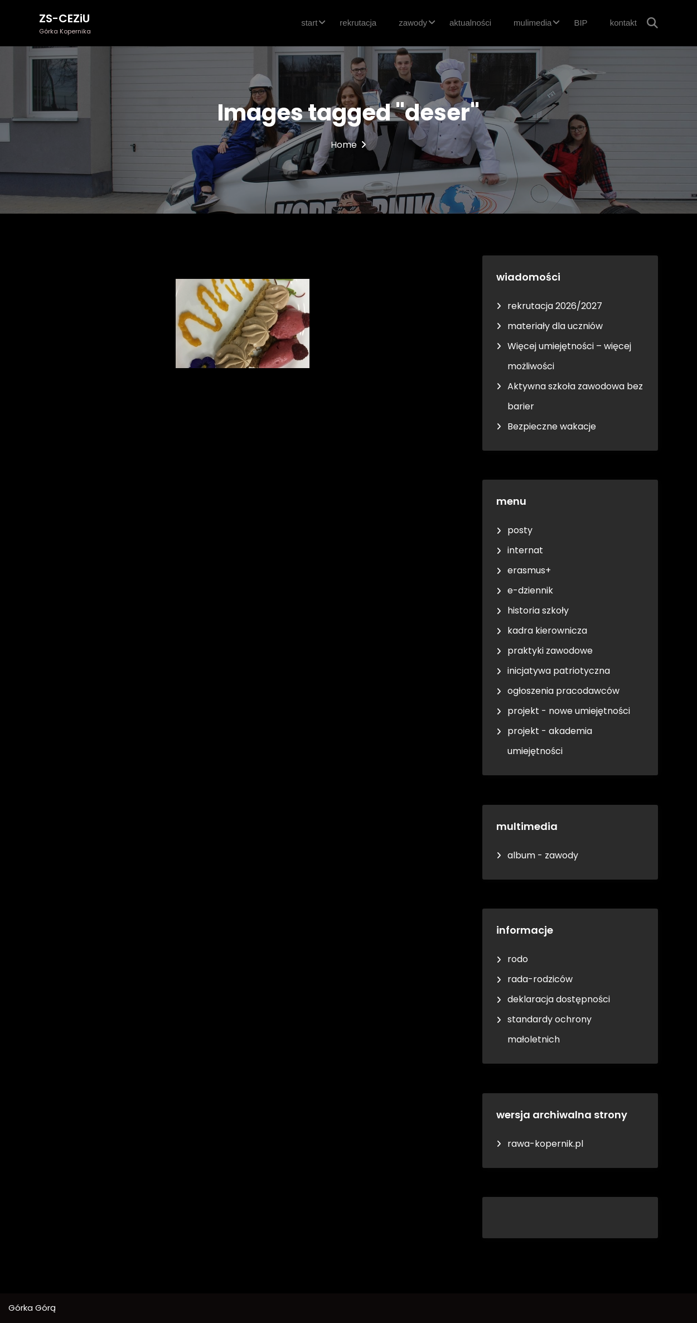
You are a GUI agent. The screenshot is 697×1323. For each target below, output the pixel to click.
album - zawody (542, 855)
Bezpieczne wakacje (551, 426)
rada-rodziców (540, 979)
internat (525, 550)
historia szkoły (538, 610)
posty (520, 530)
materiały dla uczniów (555, 326)
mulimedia (532, 22)
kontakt (623, 22)
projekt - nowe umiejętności (568, 710)
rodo (517, 959)
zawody (413, 22)
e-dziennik (530, 590)
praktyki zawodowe (550, 650)
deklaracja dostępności (558, 999)
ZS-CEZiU (64, 18)
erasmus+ (529, 570)
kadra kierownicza (547, 630)
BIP (580, 22)
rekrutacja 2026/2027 (554, 306)
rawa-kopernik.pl (545, 1143)
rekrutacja (358, 22)
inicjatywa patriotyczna (558, 670)
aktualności (470, 22)
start (309, 22)
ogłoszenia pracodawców (563, 690)
